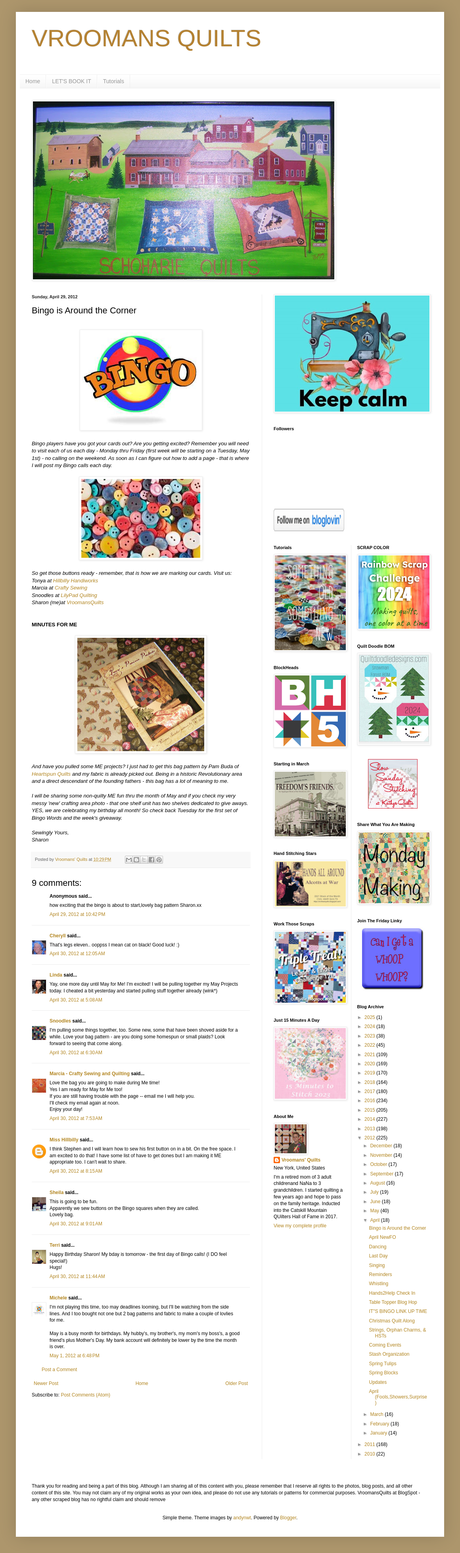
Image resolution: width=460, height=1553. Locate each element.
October (379, 1164)
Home (32, 81)
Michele (58, 1298)
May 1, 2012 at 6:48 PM (75, 1355)
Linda (56, 975)
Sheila (56, 1192)
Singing (377, 1265)
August (378, 1183)
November (381, 1155)
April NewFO (382, 1237)
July (375, 1192)
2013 (370, 1128)
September (382, 1174)
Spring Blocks (383, 1373)
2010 (370, 1454)
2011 (370, 1444)
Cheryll (58, 936)
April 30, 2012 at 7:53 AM (76, 1118)
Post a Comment (59, 1369)
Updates (378, 1382)
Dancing (377, 1247)
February (380, 1424)
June (375, 1201)
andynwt (242, 1518)
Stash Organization (389, 1354)
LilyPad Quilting (79, 595)
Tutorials (113, 81)
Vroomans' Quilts (301, 1160)
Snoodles (60, 1021)
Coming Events (385, 1345)
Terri (55, 1245)
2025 (370, 1017)
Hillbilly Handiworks (75, 581)
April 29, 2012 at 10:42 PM (77, 914)
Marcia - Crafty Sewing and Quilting (90, 1073)
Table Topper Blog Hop (393, 1302)
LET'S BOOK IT (71, 81)
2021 (370, 1054)
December (381, 1146)
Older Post (236, 1383)
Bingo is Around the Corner (397, 1228)
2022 (370, 1045)
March (377, 1414)
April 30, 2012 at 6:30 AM (76, 1052)
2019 (370, 1073)
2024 (370, 1026)
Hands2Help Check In (392, 1293)
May (375, 1210)
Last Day (378, 1256)
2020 (370, 1063)
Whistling (378, 1283)
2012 (370, 1138)
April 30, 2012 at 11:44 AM (77, 1276)
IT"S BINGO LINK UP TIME (398, 1311)
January (379, 1433)
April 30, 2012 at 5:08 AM (76, 1000)
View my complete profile (300, 1226)
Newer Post (46, 1383)
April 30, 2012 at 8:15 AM (76, 1171)
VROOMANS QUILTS (146, 38)
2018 (370, 1082)
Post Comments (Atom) (85, 1395)
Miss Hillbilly (64, 1140)
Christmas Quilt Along (391, 1321)
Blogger (288, 1518)
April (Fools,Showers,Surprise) (398, 1397)
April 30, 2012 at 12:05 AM (77, 953)
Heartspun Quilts (51, 774)
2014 (370, 1119)
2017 (370, 1091)
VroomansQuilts (85, 602)
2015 (370, 1110)
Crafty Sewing (71, 588)
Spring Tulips (382, 1363)
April (375, 1220)
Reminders (380, 1274)
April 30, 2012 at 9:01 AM (76, 1224)
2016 (370, 1100)
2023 (370, 1036)
